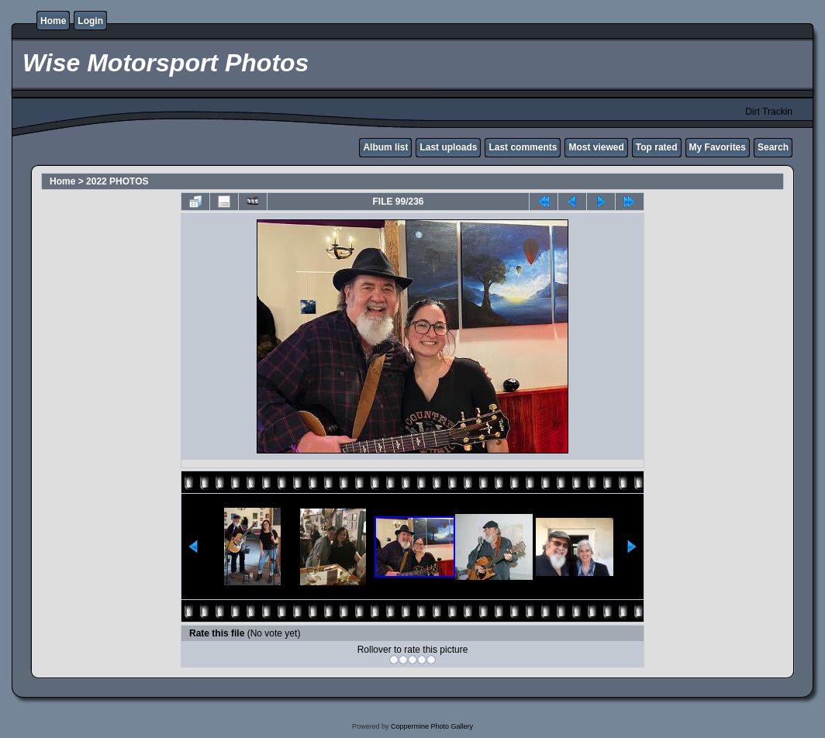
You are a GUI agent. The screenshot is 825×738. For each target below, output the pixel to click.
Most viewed (595, 147)
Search (773, 147)
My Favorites (717, 147)
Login (90, 21)
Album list (385, 147)
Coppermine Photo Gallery (432, 726)
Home (53, 21)
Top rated (657, 147)
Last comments (522, 147)
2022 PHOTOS (117, 181)
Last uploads (448, 147)
